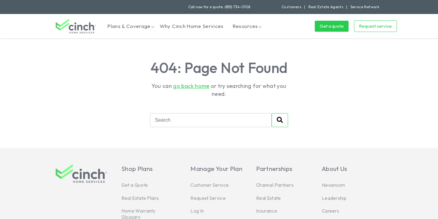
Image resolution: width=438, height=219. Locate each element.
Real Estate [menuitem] (268, 198)
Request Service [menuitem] (208, 198)
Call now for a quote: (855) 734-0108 (219, 7)
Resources (245, 26)
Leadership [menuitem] (334, 198)
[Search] (211, 120)
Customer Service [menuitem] (209, 185)
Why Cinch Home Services (192, 26)
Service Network (364, 7)
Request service (375, 26)
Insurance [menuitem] (266, 211)
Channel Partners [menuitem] (275, 185)
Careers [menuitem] (330, 211)
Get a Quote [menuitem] (134, 185)
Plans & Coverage (128, 26)
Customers (291, 7)
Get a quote (332, 26)
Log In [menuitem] (197, 211)
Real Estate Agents (325, 7)
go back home (191, 85)
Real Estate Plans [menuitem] (140, 198)
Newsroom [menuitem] (333, 185)
